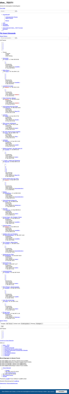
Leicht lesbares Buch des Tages (10, 106)
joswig (16, 128)
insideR (6, 59)
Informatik (5, 208)
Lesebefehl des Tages (8, 86)
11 (6, 170)
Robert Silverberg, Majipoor (9, 98)
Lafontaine (5, 140)
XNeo (6, 124)
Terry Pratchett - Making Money (10, 242)
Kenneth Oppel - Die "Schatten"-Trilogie (12, 217)
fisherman (7, 210)
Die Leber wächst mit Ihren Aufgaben (11, 131)
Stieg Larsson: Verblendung (9, 123)
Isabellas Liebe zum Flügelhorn (10, 234)
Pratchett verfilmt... (7, 225)
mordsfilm (17, 66)
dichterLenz (17, 205)
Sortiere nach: (22, 323)
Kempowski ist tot (7, 262)
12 (6, 171)
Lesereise (5, 114)
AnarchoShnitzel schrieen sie (10, 200)
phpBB (7, 378)
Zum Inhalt (2, 8)
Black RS (7, 107)
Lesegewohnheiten (7, 271)
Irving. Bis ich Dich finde (8, 300)
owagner (7, 87)
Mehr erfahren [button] (51, 391)
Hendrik (16, 119)
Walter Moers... (6, 70)
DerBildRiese (8, 193)
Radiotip (5, 192)
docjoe (7, 71)
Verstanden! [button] (61, 391)
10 (6, 169)
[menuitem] (11, 17)
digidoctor (7, 141)
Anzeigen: (7, 323)
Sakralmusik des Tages (8, 254)
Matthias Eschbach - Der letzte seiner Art (12, 148)
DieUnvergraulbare (9, 235)
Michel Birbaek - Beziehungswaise (11, 287)
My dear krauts (6, 312)
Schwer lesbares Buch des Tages (11, 178)
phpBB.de (16, 381)
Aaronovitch (5, 58)
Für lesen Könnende (8, 33)
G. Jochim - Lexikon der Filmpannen (11, 160)
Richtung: (37, 323)
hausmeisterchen (19, 188)
